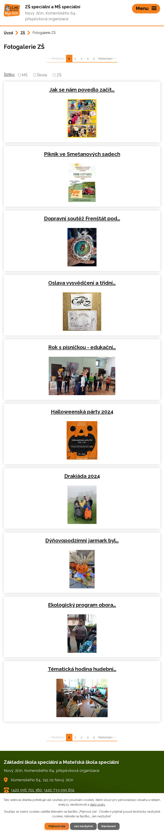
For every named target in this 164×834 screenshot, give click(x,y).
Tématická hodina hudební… (82, 669)
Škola (42, 75)
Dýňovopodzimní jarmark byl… (82, 540)
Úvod (8, 33)
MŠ (25, 75)
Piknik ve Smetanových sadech (82, 154)
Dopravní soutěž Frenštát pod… (82, 218)
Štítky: (9, 74)
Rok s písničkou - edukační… (82, 347)
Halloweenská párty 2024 (82, 412)
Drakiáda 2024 (82, 476)
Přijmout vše (56, 826)
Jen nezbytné (83, 826)
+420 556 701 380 (26, 790)
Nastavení (108, 826)
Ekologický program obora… (82, 605)
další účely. (97, 804)
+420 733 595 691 (59, 790)
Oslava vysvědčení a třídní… (82, 283)
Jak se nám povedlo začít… (82, 90)
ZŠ (22, 33)
